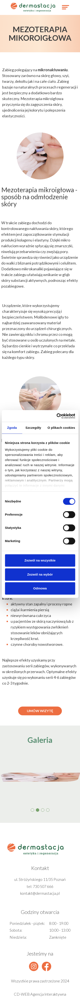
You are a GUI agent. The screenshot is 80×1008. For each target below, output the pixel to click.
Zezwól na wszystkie (40, 560)
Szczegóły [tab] (33, 427)
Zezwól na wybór (40, 574)
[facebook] (46, 966)
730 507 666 (43, 886)
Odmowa (40, 588)
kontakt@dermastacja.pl (40, 893)
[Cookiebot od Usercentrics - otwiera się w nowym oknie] (57, 416)
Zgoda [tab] (12, 427)
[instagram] (33, 966)
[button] (32, 810)
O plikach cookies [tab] (61, 427)
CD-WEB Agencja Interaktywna (40, 994)
